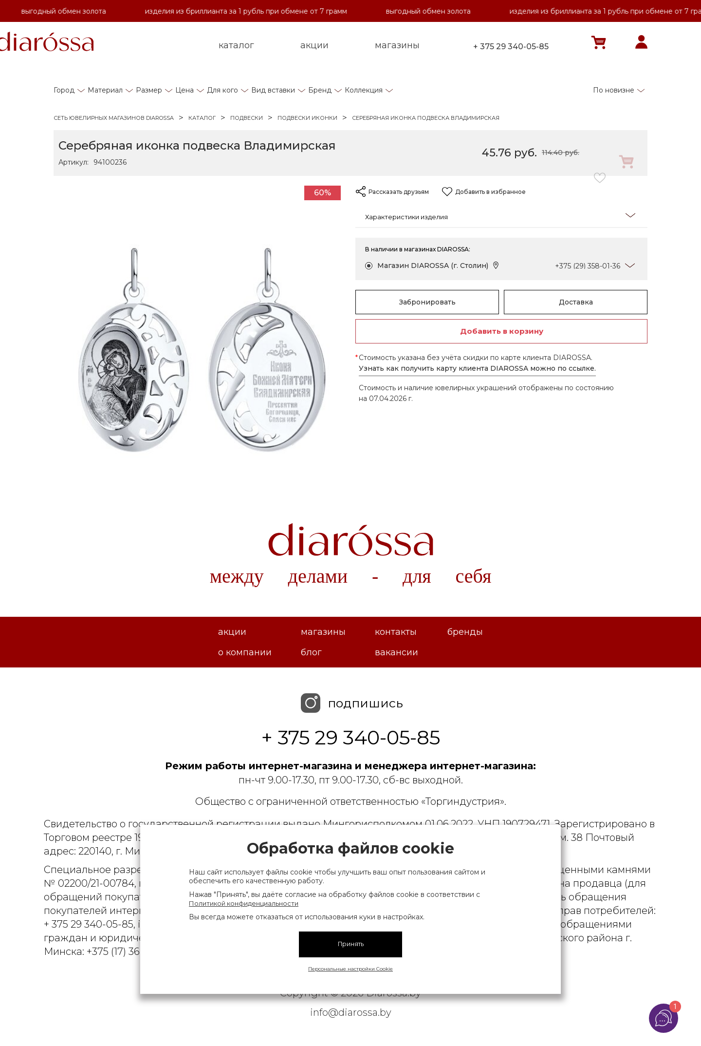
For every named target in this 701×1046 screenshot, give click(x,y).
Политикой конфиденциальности (243, 903)
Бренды (465, 632)
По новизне (613, 90)
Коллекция (364, 90)
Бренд (320, 90)
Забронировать (427, 302)
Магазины (323, 632)
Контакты (396, 632)
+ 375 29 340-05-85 (511, 46)
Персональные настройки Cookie (350, 969)
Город (64, 90)
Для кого (222, 90)
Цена (184, 90)
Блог (311, 652)
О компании (245, 652)
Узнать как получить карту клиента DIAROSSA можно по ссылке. (477, 368)
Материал (105, 90)
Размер (149, 90)
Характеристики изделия (500, 216)
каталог (236, 45)
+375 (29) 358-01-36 (587, 266)
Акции (232, 632)
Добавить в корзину (501, 331)
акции (314, 45)
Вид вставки (273, 90)
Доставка (576, 302)
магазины (397, 45)
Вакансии (396, 652)
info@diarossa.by (350, 1012)
